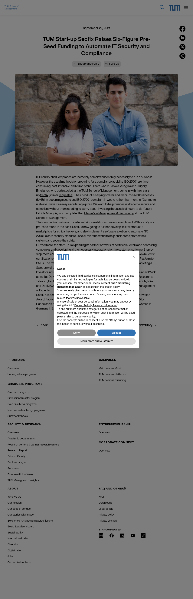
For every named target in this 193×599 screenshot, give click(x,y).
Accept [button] (116, 332)
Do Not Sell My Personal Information (95, 305)
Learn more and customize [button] (96, 341)
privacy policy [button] (87, 316)
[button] (134, 257)
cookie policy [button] (112, 286)
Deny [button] (76, 332)
